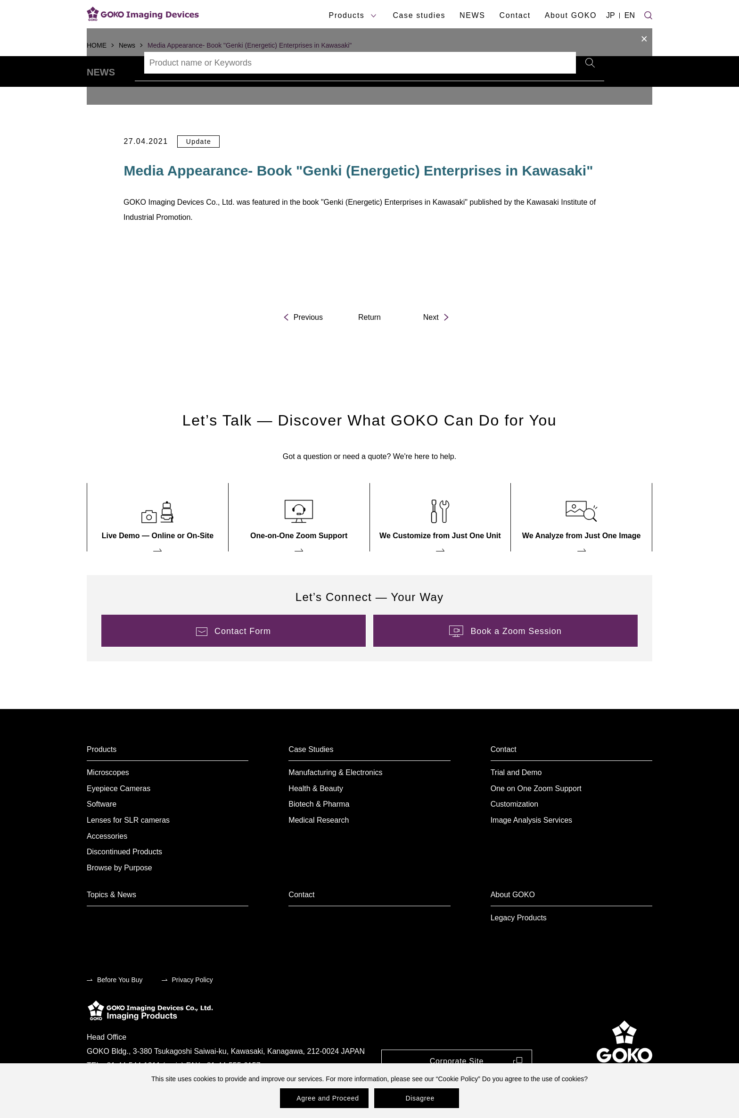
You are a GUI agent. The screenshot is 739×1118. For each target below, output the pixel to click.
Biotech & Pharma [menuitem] (318, 830)
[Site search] (648, 14)
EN (629, 15)
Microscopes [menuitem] (108, 798)
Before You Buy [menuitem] (120, 1006)
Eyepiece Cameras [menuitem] (118, 814)
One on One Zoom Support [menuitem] (536, 814)
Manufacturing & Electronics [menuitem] (335, 798)
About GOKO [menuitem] (513, 921)
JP (610, 15)
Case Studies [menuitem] (310, 775)
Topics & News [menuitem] (111, 921)
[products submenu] (373, 16)
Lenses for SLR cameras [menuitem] (128, 846)
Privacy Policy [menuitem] (192, 1006)
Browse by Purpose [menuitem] (119, 894)
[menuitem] (157, 543)
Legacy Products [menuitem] (519, 944)
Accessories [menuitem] (107, 862)
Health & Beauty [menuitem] (315, 814)
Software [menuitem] (101, 830)
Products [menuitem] (101, 775)
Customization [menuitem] (514, 830)
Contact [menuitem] (504, 775)
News (127, 45)
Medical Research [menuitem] (318, 846)
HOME (97, 45)
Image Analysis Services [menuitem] (531, 846)
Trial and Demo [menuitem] (516, 798)
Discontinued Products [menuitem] (124, 878)
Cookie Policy (458, 1079)
